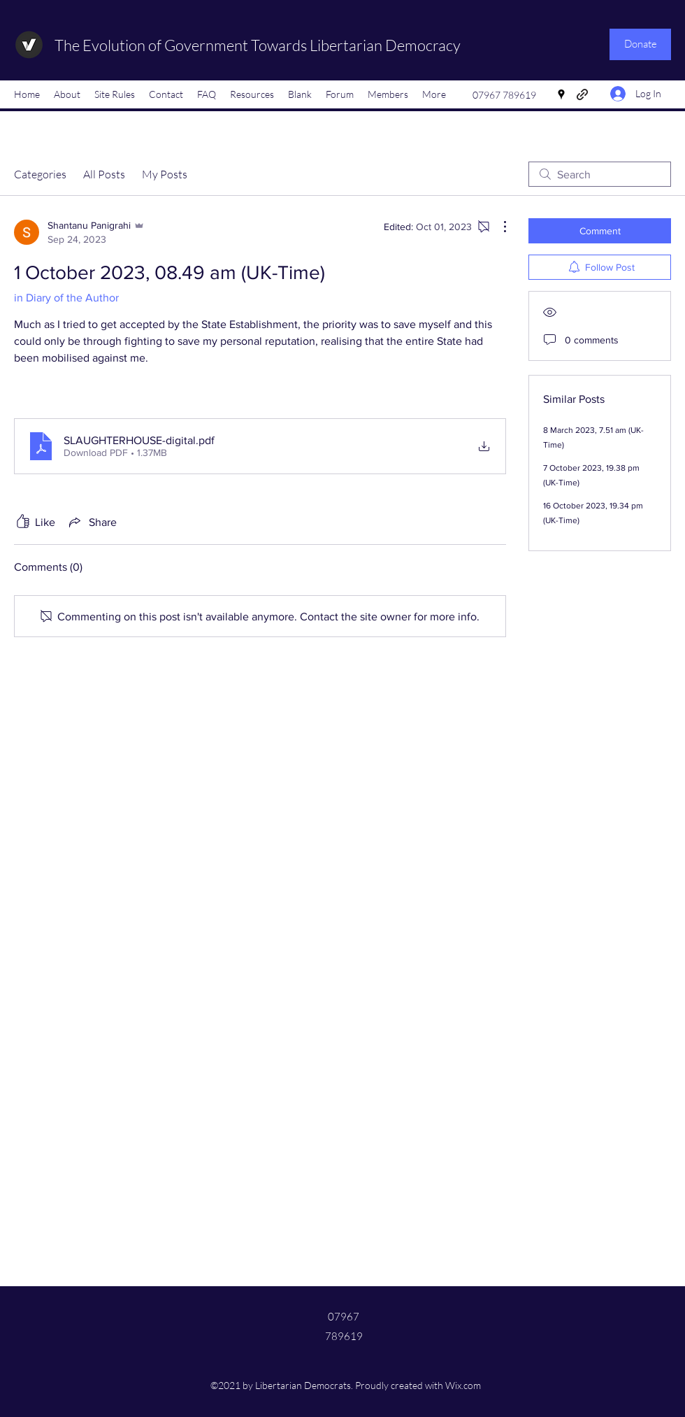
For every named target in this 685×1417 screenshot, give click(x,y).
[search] (599, 174)
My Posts (164, 174)
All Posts (104, 174)
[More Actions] (497, 226)
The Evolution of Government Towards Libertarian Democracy (258, 45)
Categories (40, 174)
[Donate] (640, 44)
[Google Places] (561, 94)
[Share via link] (91, 521)
